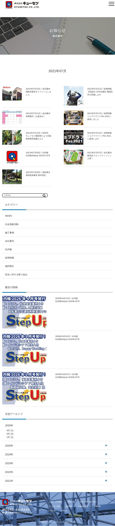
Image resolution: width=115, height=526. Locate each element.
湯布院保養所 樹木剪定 (36, 175)
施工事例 (9, 232)
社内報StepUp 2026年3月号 (67, 339)
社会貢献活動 (11, 224)
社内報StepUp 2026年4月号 (67, 301)
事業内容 (71, 502)
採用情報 (9, 258)
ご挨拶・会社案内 (55, 502)
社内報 (8, 249)
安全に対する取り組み (16, 274)
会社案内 (9, 241)
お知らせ (52, 511)
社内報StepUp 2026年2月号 (67, 377)
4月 (8, 430)
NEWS (8, 216)
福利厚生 (9, 266)
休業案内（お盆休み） (35, 116)
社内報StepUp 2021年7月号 (38, 155)
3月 (8, 434)
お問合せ (64, 511)
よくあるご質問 (54, 506)
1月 (8, 437)
